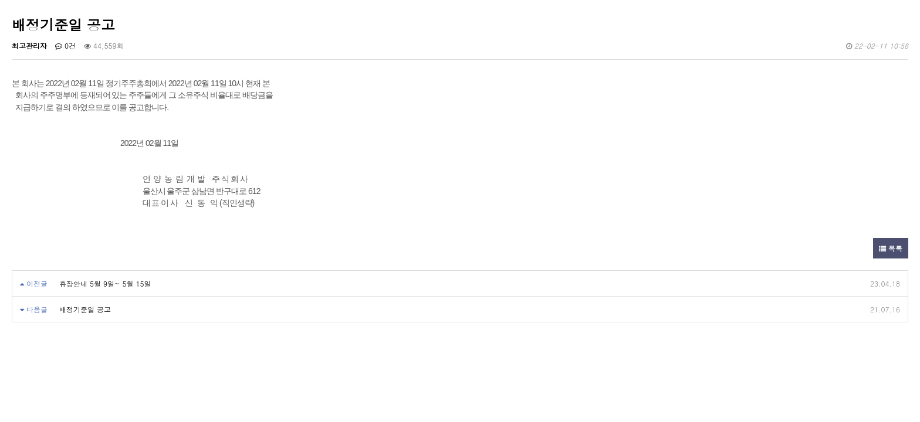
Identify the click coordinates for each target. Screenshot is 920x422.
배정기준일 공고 (85, 309)
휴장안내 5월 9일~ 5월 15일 (105, 283)
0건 (65, 45)
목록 (890, 248)
